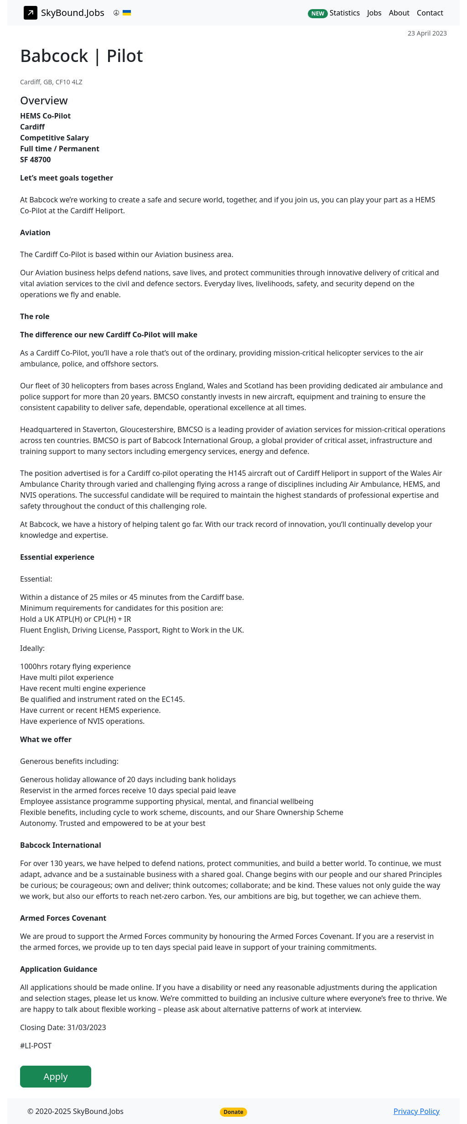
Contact (430, 13)
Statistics (334, 13)
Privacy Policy (417, 1111)
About (399, 13)
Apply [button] (56, 1076)
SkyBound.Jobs (64, 13)
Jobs (374, 13)
